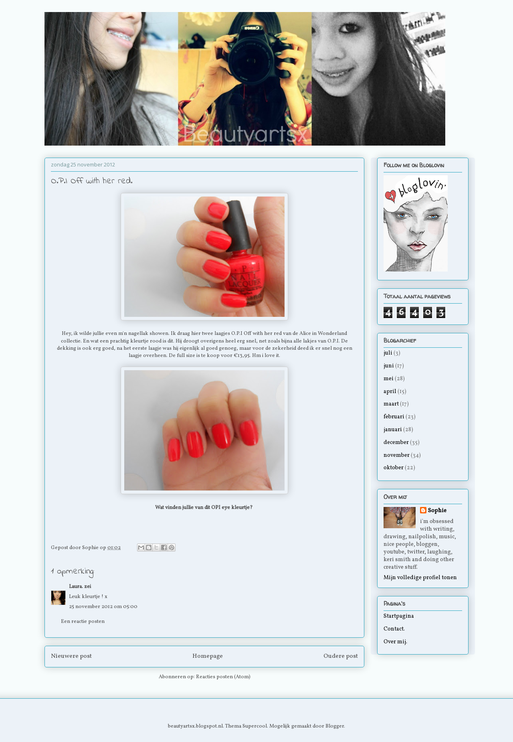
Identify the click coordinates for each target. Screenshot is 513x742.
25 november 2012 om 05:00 (103, 606)
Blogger (334, 726)
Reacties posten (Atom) (223, 677)
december (396, 442)
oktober (394, 468)
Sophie (437, 511)
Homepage (207, 656)
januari (393, 430)
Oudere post (340, 656)
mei (389, 379)
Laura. (76, 586)
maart (391, 404)
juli (388, 353)
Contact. (394, 629)
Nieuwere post (71, 656)
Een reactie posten (83, 621)
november (397, 455)
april (390, 391)
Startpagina (399, 616)
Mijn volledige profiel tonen (420, 578)
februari (394, 417)
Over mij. (395, 642)
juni (389, 366)
